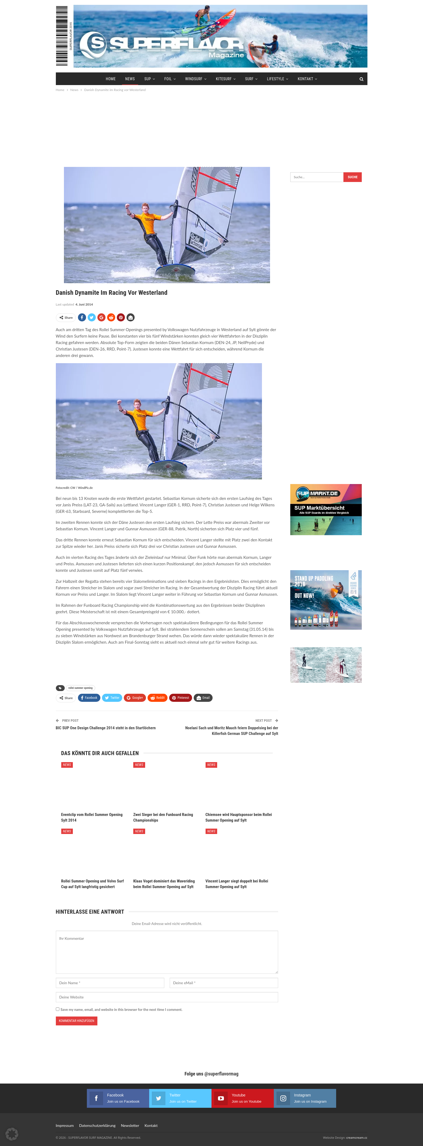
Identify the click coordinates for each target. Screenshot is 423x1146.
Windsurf (193, 79)
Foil (168, 79)
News (130, 79)
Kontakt (305, 79)
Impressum (65, 1125)
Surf (249, 79)
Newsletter (130, 1125)
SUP (147, 79)
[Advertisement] (211, 129)
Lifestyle (275, 79)
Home (111, 79)
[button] (12, 1134)
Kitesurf (223, 79)
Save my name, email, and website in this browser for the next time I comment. (122, 1009)
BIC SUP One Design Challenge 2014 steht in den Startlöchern (106, 728)
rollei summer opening (81, 687)
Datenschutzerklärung (97, 1125)
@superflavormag (221, 1074)
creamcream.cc (356, 1138)
